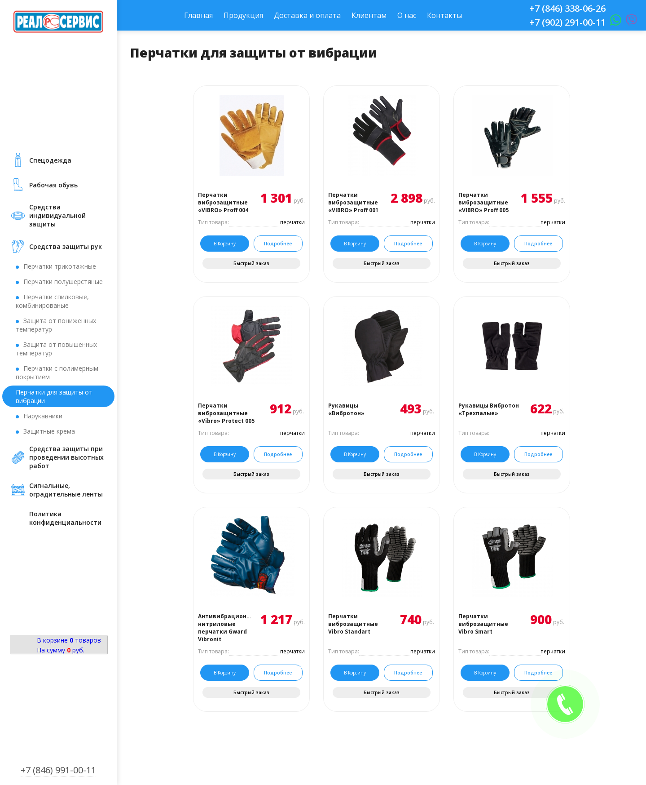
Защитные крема (49, 431)
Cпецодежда (50, 160)
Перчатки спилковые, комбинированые (52, 301)
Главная (198, 15)
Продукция (243, 15)
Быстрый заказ (251, 263)
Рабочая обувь (53, 185)
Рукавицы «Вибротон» (346, 409)
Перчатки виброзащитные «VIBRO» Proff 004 (223, 202)
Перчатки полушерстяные (63, 281)
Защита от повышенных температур (56, 348)
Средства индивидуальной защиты (57, 215)
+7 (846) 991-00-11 (58, 770)
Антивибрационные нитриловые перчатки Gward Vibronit (224, 627)
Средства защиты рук (65, 246)
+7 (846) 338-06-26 (567, 8)
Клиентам (369, 15)
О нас (406, 15)
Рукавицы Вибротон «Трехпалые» (488, 409)
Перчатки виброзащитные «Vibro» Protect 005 (226, 413)
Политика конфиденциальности (65, 518)
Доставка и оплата (307, 15)
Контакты (444, 15)
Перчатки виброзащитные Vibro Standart (353, 623)
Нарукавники (42, 416)
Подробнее (278, 243)
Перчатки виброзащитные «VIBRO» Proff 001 (353, 202)
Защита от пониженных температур (56, 324)
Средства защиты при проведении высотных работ (66, 457)
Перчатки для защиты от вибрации (54, 396)
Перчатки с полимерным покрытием (57, 372)
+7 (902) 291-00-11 (567, 22)
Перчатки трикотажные (59, 266)
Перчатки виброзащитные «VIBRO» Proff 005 (483, 202)
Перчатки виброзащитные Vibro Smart (483, 623)
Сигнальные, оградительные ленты (66, 489)
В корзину (225, 243)
